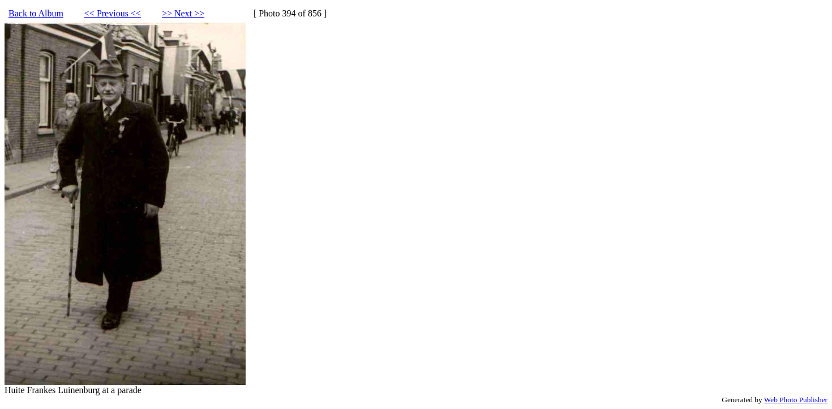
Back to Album (35, 13)
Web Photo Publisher (795, 399)
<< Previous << (112, 13)
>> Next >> (183, 13)
